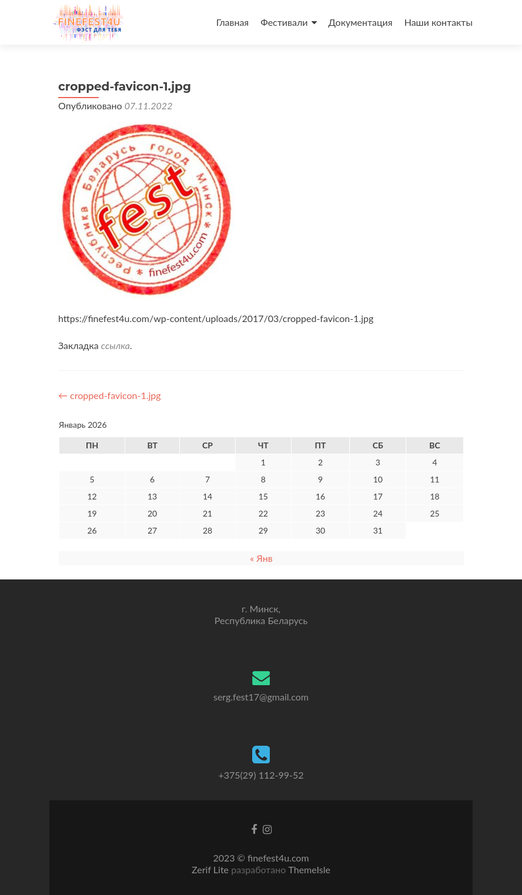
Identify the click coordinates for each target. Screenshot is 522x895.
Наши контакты (438, 22)
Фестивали (283, 22)
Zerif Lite (211, 869)
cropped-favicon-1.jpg (109, 395)
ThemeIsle (309, 869)
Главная (232, 22)
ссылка (115, 345)
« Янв (261, 558)
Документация (361, 22)
